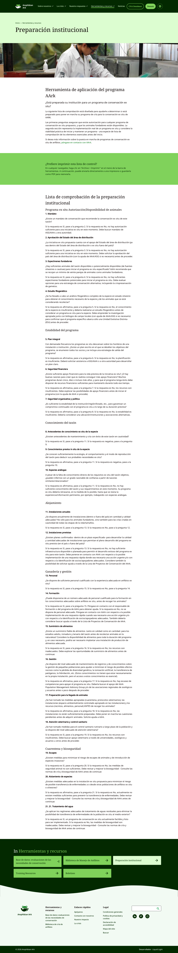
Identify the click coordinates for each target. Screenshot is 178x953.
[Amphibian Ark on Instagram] (147, 916)
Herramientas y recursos (43, 851)
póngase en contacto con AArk (76, 142)
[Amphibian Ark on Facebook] (140, 916)
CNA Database (135, 6)
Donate (150, 6)
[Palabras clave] (146, 908)
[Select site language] (160, 6)
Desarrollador (145, 949)
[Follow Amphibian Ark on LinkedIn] (134, 916)
